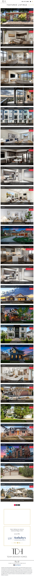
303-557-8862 (25, 2)
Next (18, 505)
